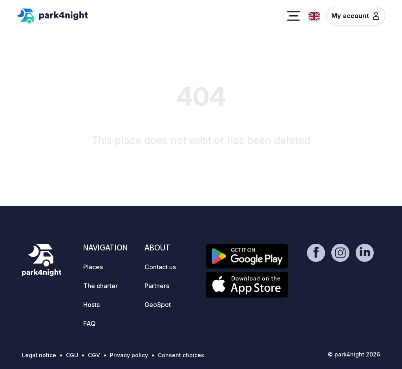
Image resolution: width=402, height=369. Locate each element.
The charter (100, 286)
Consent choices (181, 355)
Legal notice (39, 355)
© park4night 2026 (354, 354)
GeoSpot (157, 305)
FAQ (89, 323)
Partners (156, 286)
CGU (72, 355)
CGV (94, 355)
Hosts (91, 305)
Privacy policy (129, 355)
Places (93, 267)
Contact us (160, 267)
